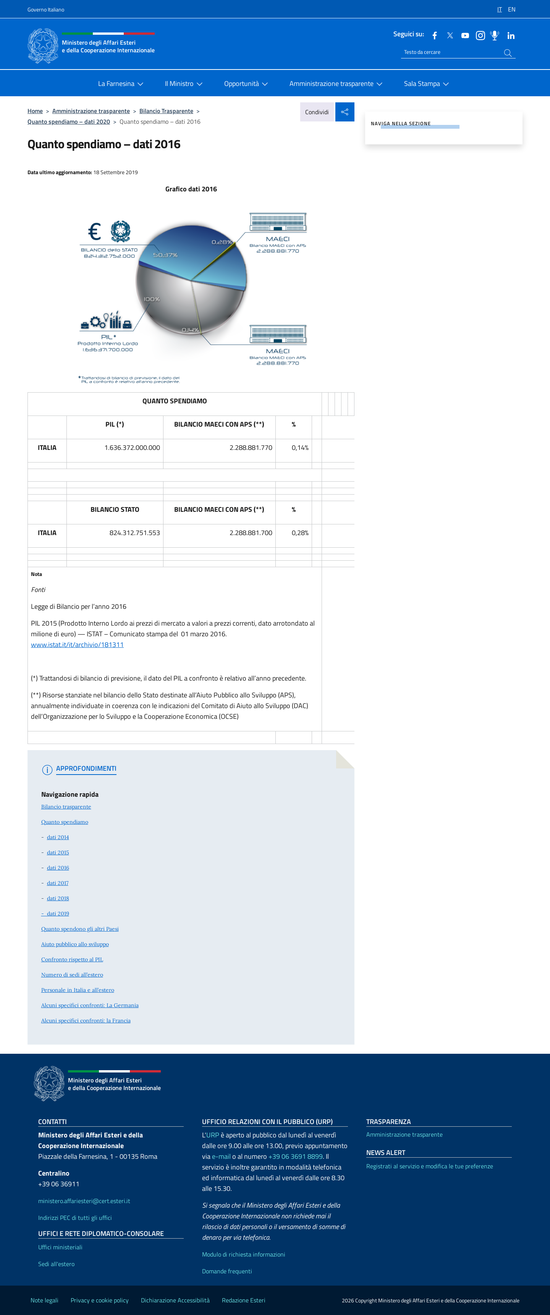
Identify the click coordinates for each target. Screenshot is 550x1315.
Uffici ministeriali (60, 1247)
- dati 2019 (55, 913)
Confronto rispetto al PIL (72, 959)
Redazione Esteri (243, 1300)
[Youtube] (462, 34)
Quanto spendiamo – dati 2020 (69, 121)
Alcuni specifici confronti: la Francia (86, 1020)
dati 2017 (57, 883)
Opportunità (247, 84)
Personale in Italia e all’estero (77, 990)
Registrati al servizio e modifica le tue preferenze (429, 1166)
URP (212, 1135)
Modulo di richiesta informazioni (243, 1254)
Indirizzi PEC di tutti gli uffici (75, 1217)
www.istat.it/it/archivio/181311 (77, 644)
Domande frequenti (227, 1271)
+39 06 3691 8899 (296, 1156)
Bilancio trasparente (66, 806)
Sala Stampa (428, 84)
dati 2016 (58, 867)
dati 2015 (58, 852)
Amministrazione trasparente (338, 84)
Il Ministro (185, 84)
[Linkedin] (508, 34)
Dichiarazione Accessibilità (175, 1300)
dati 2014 (58, 837)
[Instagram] (477, 34)
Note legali (44, 1300)
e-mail (221, 1156)
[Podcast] (492, 34)
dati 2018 (58, 898)
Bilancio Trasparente (166, 110)
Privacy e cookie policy (100, 1300)
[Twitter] (447, 34)
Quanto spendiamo (64, 821)
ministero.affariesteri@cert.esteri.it (84, 1200)
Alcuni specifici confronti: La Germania (90, 1005)
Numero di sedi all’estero (72, 974)
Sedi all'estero (56, 1263)
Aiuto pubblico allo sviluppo (75, 944)
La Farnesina (122, 84)
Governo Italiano (46, 9)
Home (35, 110)
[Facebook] (431, 34)
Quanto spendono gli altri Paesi (80, 928)
